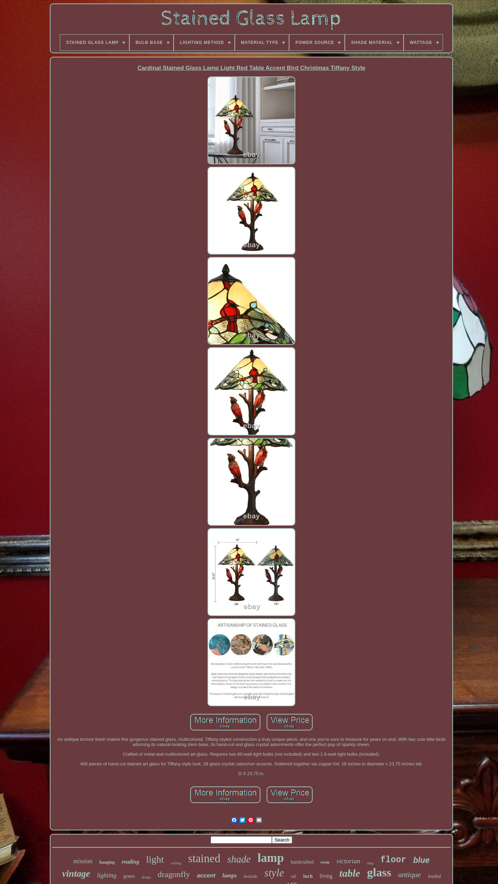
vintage (76, 873)
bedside (251, 876)
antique (409, 874)
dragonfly (174, 874)
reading (130, 862)
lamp (271, 858)
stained (204, 858)
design (146, 877)
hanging (107, 862)
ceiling (176, 863)
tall (293, 876)
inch (308, 876)
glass (379, 872)
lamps (229, 875)
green (129, 876)
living (326, 876)
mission (82, 861)
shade (239, 859)
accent (206, 875)
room (325, 862)
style (274, 873)
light (155, 859)
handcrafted (302, 862)
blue (421, 860)
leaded (434, 876)
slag (370, 863)
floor (393, 860)
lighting (106, 875)
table (349, 873)
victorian (348, 861)
